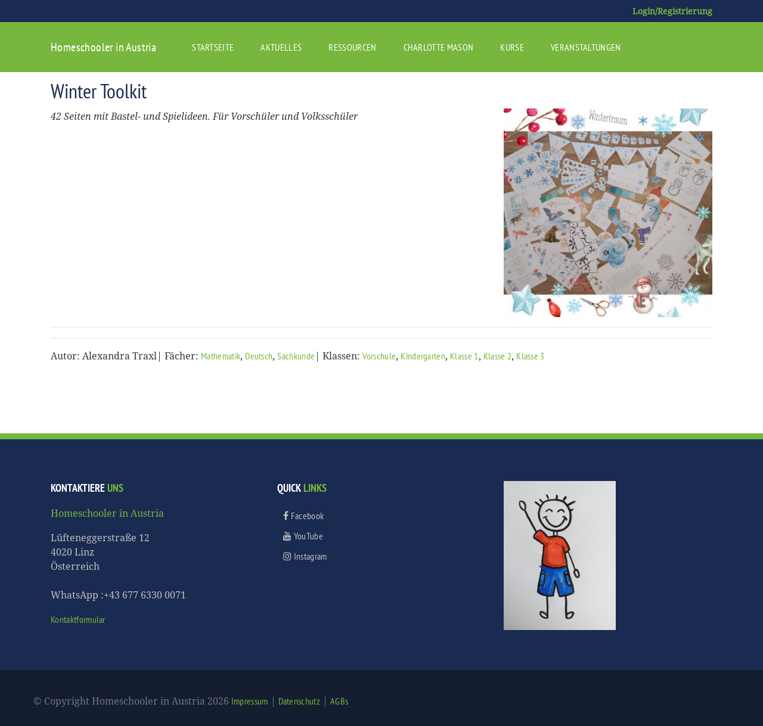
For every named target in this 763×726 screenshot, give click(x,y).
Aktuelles (281, 47)
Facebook (303, 516)
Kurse (512, 47)
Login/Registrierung (672, 11)
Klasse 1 (464, 356)
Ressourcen (352, 47)
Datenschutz (299, 701)
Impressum (249, 701)
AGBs (339, 701)
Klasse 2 (497, 356)
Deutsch (258, 356)
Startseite (213, 47)
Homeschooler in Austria (103, 47)
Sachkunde (296, 356)
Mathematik (220, 356)
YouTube (303, 536)
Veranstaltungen (586, 47)
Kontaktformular (78, 619)
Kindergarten (423, 356)
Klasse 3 (530, 356)
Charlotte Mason (439, 47)
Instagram (305, 556)
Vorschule (379, 356)
